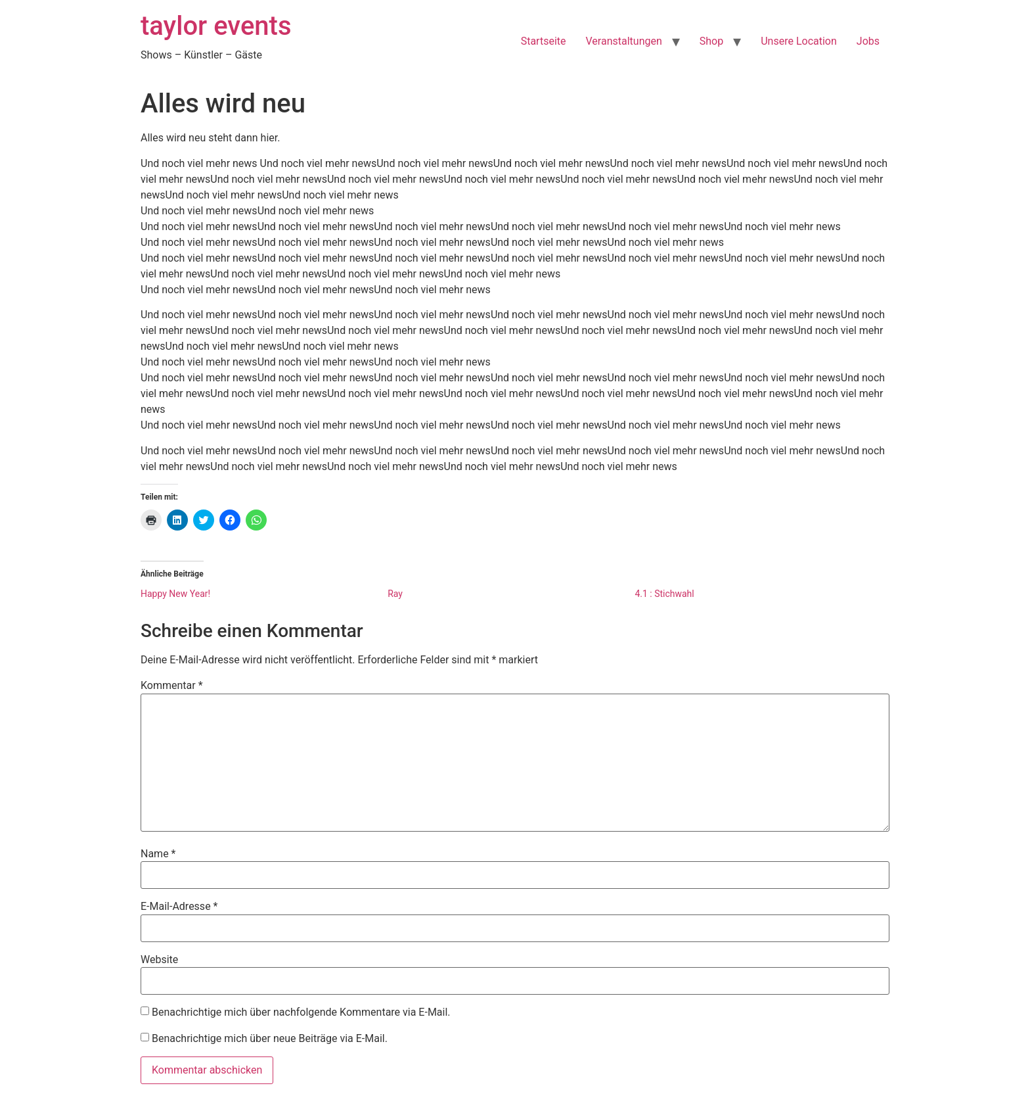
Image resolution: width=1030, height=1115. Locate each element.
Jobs (868, 41)
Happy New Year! (175, 593)
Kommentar (172, 685)
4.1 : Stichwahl (664, 593)
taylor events (216, 26)
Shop (711, 41)
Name (158, 854)
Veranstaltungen (624, 41)
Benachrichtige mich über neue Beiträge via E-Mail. (270, 1038)
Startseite (543, 41)
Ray (395, 593)
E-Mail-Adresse (179, 906)
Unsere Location (799, 41)
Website (159, 960)
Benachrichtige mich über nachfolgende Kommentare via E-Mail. (301, 1012)
